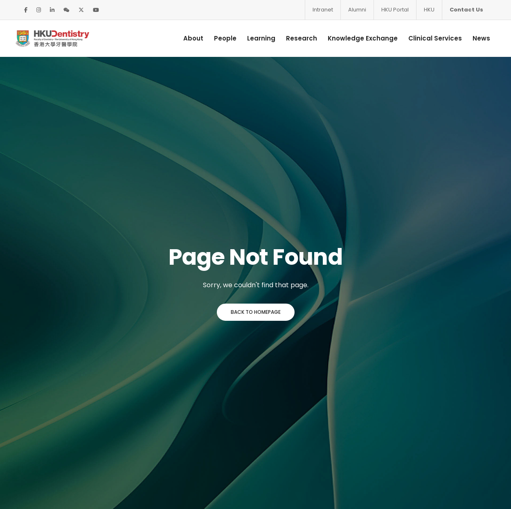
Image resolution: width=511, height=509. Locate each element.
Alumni (357, 10)
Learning (256, 38)
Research (296, 38)
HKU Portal (395, 10)
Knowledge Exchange (358, 38)
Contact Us (466, 10)
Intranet (323, 10)
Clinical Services (430, 38)
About (188, 38)
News (476, 38)
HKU (429, 10)
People (220, 38)
